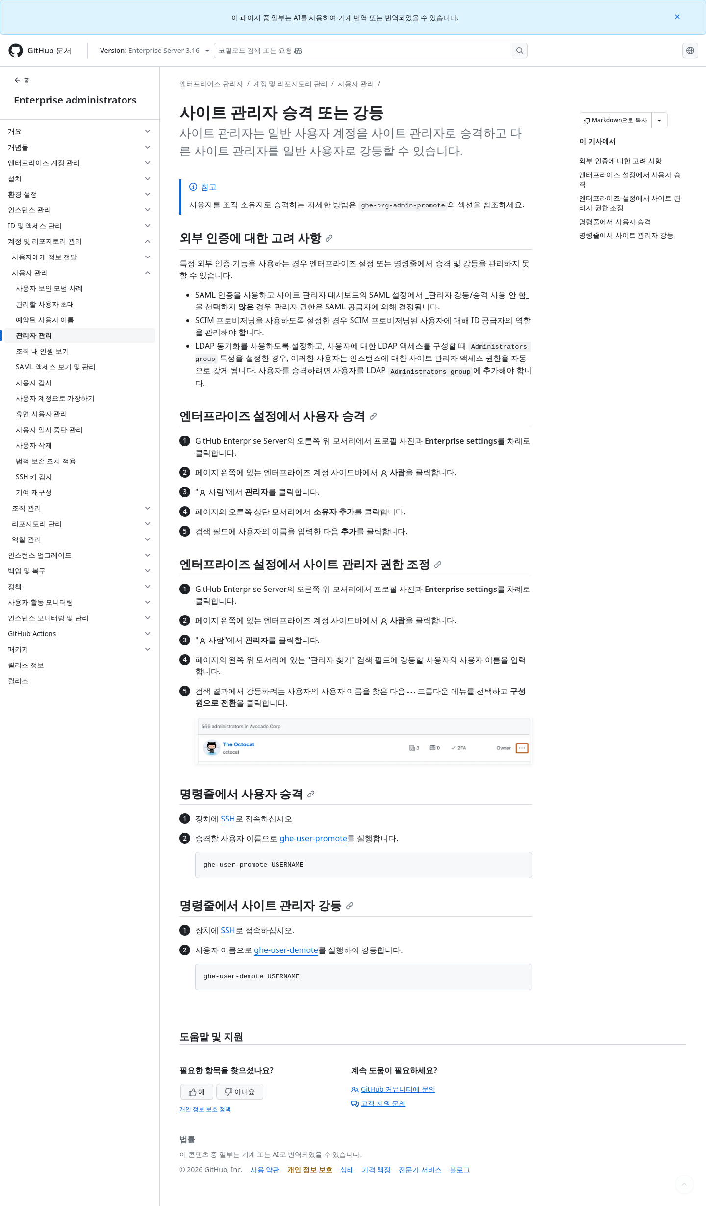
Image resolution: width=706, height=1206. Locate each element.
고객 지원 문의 (378, 1103)
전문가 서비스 (420, 1169)
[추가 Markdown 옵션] (659, 120)
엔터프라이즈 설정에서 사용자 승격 (278, 416)
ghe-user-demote (286, 950)
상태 (347, 1169)
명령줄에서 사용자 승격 (247, 793)
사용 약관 (265, 1169)
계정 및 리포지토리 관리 (290, 83)
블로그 (460, 1169)
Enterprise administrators (75, 99)
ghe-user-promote (313, 838)
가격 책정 (376, 1169)
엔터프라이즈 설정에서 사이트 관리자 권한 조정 (310, 564)
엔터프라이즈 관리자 (211, 83)
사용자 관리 (356, 83)
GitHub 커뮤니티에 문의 (393, 1089)
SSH (228, 818)
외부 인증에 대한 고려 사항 (256, 238)
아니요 (240, 1091)
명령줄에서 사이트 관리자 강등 (266, 905)
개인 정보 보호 (309, 1169)
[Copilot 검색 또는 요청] (371, 50)
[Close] (678, 16)
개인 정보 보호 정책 (205, 1109)
